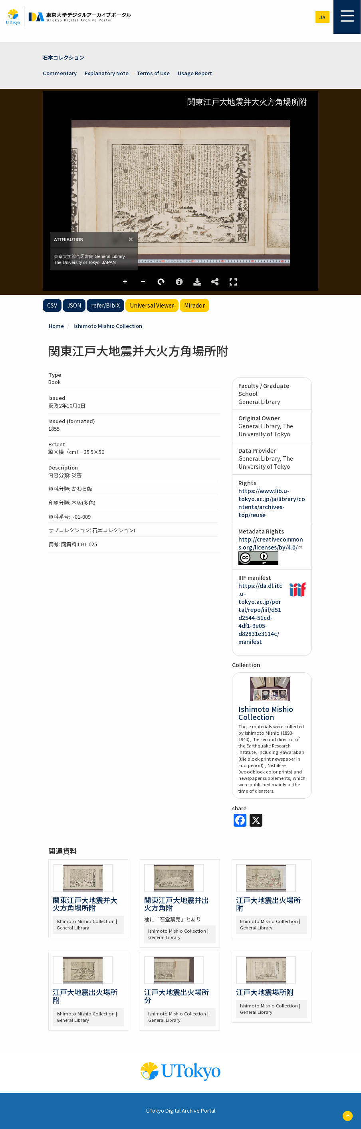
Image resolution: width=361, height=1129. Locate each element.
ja (322, 17)
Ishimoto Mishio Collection (107, 326)
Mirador (194, 305)
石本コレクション (63, 57)
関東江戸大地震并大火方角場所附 (85, 904)
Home (56, 326)
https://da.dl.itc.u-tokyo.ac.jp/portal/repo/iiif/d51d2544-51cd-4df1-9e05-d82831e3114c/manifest (260, 613)
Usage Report (195, 73)
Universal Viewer (152, 305)
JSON (74, 305)
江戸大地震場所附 (265, 992)
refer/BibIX (105, 305)
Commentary (60, 73)
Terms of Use (153, 73)
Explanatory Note (107, 73)
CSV (52, 305)
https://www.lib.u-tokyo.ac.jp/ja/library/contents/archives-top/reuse (271, 503)
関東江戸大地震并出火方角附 (176, 904)
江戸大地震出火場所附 (268, 904)
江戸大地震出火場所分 (176, 996)
